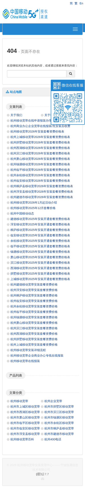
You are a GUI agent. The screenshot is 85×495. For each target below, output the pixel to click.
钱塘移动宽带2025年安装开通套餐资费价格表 (40, 251)
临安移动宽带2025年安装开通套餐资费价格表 (40, 235)
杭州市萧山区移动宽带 (25, 417)
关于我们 (16, 115)
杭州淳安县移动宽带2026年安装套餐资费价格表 (41, 191)
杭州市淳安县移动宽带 (25, 434)
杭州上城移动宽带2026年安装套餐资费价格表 (40, 137)
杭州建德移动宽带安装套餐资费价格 (34, 284)
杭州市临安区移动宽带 (25, 428)
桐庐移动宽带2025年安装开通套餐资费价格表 (40, 230)
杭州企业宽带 (53, 401)
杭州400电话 (52, 439)
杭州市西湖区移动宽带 (25, 412)
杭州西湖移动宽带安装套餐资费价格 (34, 333)
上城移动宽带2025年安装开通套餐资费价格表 (40, 279)
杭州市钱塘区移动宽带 (59, 417)
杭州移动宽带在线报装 (25, 361)
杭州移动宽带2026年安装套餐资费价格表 (37, 131)
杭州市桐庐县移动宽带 (59, 428)
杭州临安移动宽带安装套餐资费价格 (34, 301)
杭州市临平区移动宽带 (25, 423)
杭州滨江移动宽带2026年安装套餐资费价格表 (40, 153)
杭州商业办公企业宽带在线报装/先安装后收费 (40, 126)
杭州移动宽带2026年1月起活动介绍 (33, 202)
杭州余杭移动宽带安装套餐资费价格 (34, 306)
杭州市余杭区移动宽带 (59, 423)
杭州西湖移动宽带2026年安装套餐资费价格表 (40, 148)
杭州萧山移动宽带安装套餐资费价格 (34, 322)
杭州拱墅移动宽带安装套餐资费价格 (34, 339)
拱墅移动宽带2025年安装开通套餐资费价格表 (40, 273)
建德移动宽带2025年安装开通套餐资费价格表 (40, 219)
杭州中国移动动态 (22, 213)
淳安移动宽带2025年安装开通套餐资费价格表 (40, 224)
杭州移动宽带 (19, 401)
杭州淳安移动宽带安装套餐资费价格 (34, 290)
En (81, 3)
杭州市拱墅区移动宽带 (59, 406)
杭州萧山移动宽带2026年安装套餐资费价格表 (40, 159)
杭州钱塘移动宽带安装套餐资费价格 (34, 317)
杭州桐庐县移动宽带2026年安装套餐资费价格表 (41, 186)
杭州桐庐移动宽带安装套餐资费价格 (34, 295)
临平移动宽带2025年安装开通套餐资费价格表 (40, 246)
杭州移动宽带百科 (22, 439)
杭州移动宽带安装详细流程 (28, 350)
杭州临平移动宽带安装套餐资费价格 (34, 312)
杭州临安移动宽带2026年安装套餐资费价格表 (40, 180)
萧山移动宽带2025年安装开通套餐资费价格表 (40, 257)
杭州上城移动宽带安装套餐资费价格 (34, 344)
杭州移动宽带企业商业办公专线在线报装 (36, 355)
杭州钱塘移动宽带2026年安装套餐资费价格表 (40, 164)
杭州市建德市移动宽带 (59, 434)
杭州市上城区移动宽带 (25, 406)
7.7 (27, 474)
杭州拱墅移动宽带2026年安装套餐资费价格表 (40, 142)
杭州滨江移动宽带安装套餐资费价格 (34, 328)
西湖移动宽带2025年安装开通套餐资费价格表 (40, 268)
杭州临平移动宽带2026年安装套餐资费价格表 (40, 169)
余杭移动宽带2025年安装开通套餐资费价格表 (40, 240)
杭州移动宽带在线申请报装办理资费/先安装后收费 (43, 120)
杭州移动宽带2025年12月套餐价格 (33, 208)
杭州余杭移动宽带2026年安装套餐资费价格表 (40, 175)
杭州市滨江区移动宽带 (59, 412)
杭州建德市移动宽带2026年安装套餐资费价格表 (41, 197)
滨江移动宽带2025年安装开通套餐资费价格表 (40, 262)
